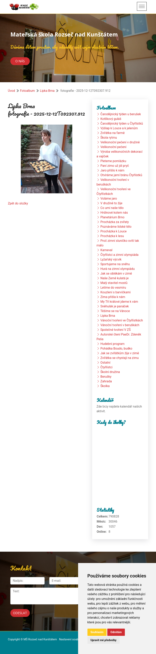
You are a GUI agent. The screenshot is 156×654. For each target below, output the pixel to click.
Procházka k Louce (113, 231)
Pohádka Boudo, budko (116, 348)
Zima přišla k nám (112, 297)
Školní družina (110, 372)
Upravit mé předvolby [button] (103, 640)
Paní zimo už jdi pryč (114, 166)
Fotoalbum (27, 91)
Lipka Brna (47, 91)
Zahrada (106, 381)
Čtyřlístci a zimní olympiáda (119, 255)
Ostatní (105, 362)
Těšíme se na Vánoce (115, 311)
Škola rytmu (108, 137)
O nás (20, 61)
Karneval (106, 250)
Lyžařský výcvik (110, 259)
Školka (104, 386)
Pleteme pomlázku (113, 161)
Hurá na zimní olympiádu (117, 269)
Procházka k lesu (112, 236)
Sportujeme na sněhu (115, 264)
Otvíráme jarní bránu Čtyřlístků (121, 175)
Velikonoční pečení (113, 147)
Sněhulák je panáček (114, 306)
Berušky (105, 376)
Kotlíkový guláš (110, 119)
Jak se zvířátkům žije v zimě (119, 353)
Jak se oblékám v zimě (116, 273)
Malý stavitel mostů (113, 283)
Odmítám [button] (116, 632)
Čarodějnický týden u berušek (120, 114)
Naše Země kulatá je (114, 278)
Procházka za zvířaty (114, 222)
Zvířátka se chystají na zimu (119, 358)
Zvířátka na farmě (112, 133)
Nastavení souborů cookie (75, 639)
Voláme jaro (108, 198)
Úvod (11, 91)
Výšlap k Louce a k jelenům (119, 128)
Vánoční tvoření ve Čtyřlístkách (121, 320)
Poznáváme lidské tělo (115, 226)
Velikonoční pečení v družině (120, 142)
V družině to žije (111, 203)
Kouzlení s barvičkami (115, 292)
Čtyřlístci (106, 367)
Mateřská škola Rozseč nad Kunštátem (64, 34)
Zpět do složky (18, 203)
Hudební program (112, 344)
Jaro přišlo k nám (112, 170)
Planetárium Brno (112, 217)
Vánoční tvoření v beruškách (119, 325)
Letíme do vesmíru (113, 287)
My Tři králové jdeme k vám (119, 301)
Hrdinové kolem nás (114, 212)
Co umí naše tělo (111, 208)
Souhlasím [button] (97, 632)
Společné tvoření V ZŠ (115, 330)
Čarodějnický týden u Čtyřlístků (121, 123)
